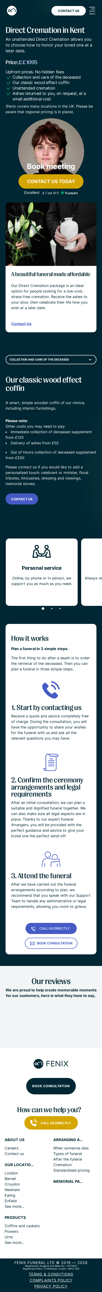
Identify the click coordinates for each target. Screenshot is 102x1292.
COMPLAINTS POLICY (51, 1280)
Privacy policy (51, 1286)
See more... (14, 1206)
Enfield (11, 1201)
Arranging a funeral (68, 1140)
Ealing (10, 1195)
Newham (12, 1189)
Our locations (20, 1165)
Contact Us (68, 11)
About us (14, 1140)
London (11, 1173)
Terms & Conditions (51, 1274)
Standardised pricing (71, 1170)
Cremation (62, 1164)
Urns (9, 1237)
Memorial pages (68, 1181)
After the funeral (67, 1159)
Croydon (12, 1184)
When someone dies (71, 1148)
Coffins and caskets (22, 1226)
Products (15, 1217)
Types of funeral (67, 1153)
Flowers (11, 1231)
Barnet (10, 1178)
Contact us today (51, 181)
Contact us (21, 499)
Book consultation (51, 1086)
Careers (11, 1148)
